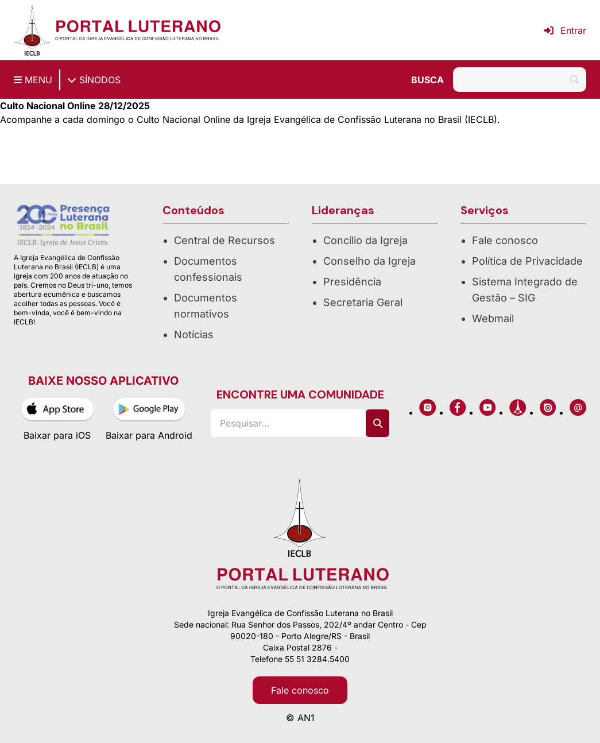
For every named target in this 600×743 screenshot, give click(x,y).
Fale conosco (505, 240)
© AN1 (300, 717)
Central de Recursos (224, 240)
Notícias (194, 334)
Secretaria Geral (362, 302)
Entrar (565, 30)
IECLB (481, 119)
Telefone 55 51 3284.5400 (300, 659)
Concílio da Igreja (365, 240)
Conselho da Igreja (369, 261)
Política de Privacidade (527, 261)
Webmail (493, 318)
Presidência (352, 282)
